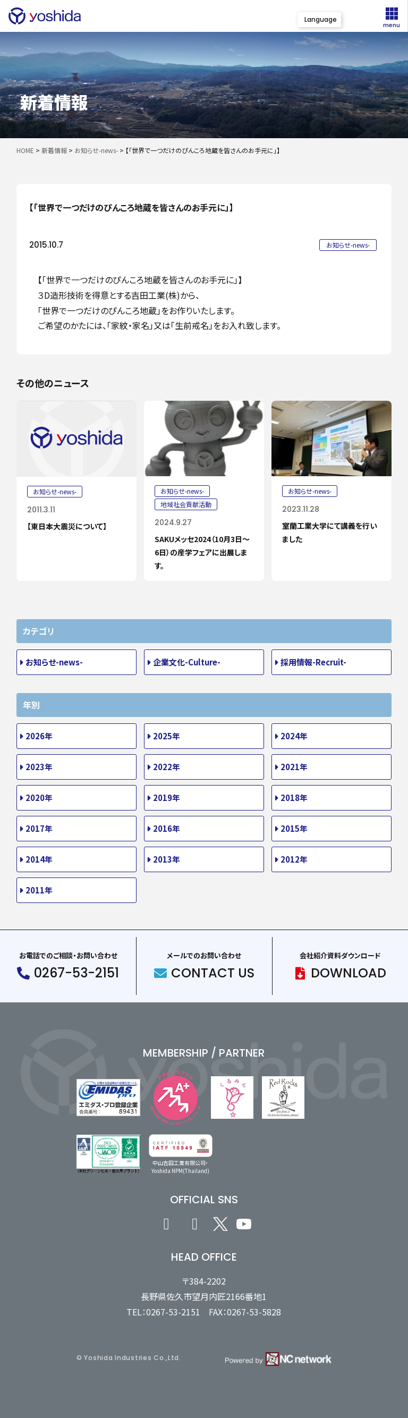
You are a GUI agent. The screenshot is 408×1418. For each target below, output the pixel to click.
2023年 (39, 766)
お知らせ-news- (54, 662)
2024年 (294, 735)
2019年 (166, 797)
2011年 (39, 890)
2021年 (294, 766)
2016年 (166, 828)
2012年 (294, 859)
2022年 (166, 766)
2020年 (39, 797)
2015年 (294, 828)
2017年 (39, 828)
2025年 (166, 735)
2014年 (39, 859)
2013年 (166, 859)
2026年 (39, 735)
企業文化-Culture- (186, 662)
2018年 (294, 797)
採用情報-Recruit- (313, 662)
